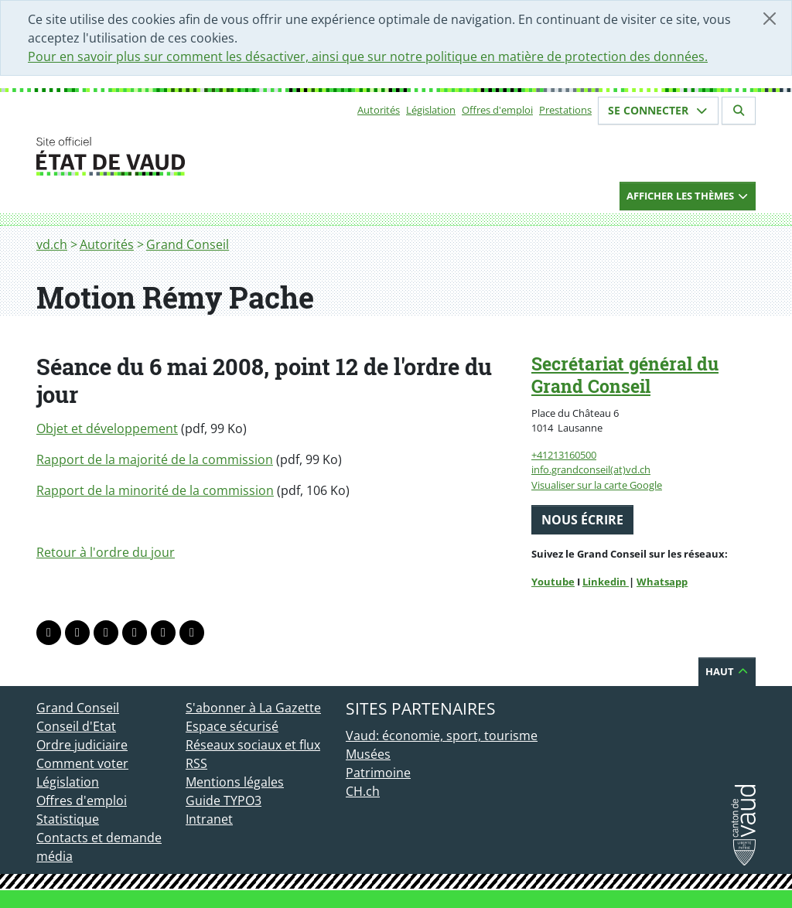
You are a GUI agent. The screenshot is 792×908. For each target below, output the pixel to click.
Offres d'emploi (497, 110)
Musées (368, 754)
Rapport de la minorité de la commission (155, 490)
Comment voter (82, 763)
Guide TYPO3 (223, 800)
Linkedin (605, 582)
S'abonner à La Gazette (253, 707)
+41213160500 (563, 455)
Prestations (565, 110)
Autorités (378, 110)
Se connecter (658, 110)
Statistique (67, 819)
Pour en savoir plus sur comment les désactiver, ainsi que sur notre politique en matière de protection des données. (368, 56)
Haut (727, 671)
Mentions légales (235, 781)
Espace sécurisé (232, 726)
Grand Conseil (187, 244)
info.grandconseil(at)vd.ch (590, 469)
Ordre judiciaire (82, 744)
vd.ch (51, 244)
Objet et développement (107, 428)
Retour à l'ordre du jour (105, 552)
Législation (431, 110)
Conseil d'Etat (76, 726)
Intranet (209, 819)
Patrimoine (378, 772)
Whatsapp (662, 582)
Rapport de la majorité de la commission (154, 459)
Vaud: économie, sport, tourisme (442, 735)
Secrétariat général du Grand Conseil (625, 375)
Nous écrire (582, 519)
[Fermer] (769, 18)
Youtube (553, 582)
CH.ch (363, 791)
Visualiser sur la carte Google (596, 485)
